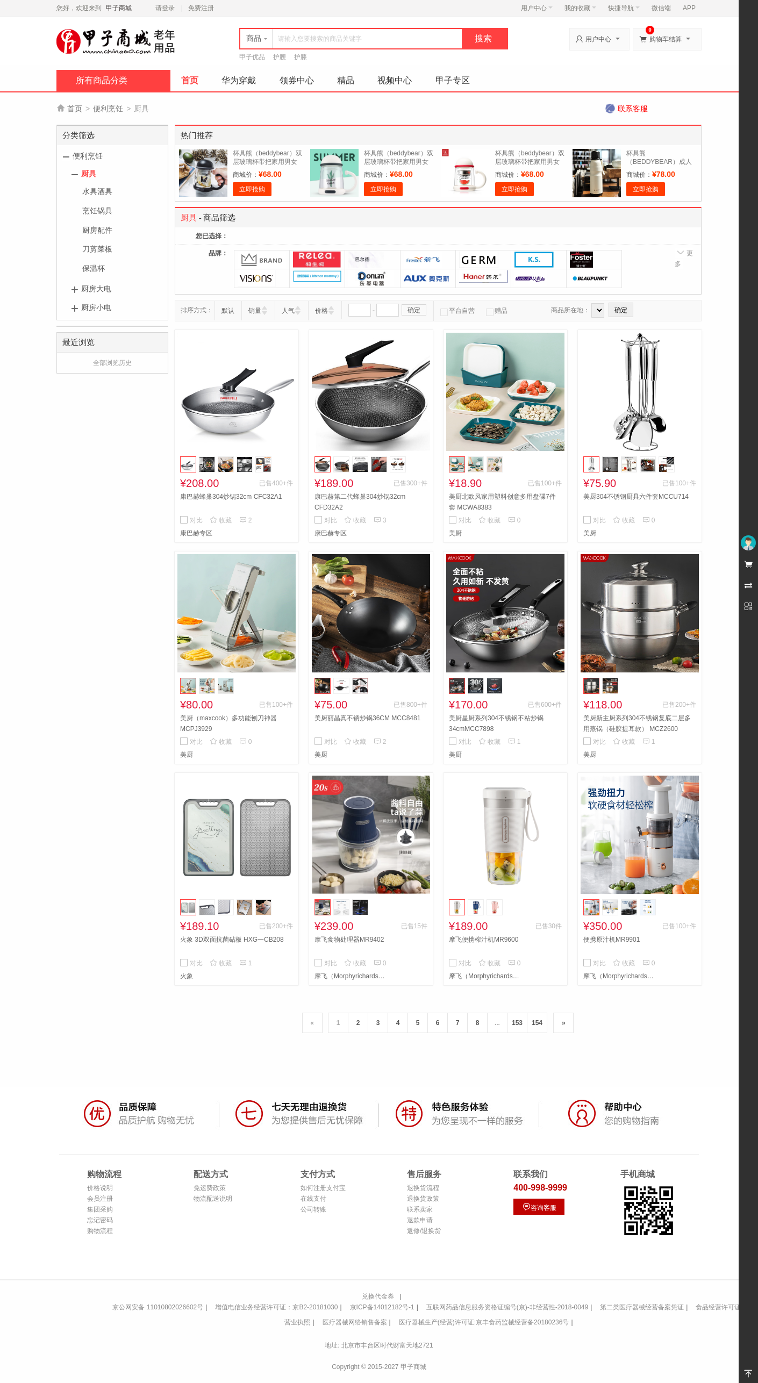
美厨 (455, 533)
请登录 (165, 8)
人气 (288, 310)
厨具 (88, 173)
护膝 (300, 57)
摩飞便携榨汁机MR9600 (483, 939)
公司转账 (313, 1209)
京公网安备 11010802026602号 (157, 1307)
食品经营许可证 (718, 1307)
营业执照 (297, 1322)
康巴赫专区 (196, 533)
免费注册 (201, 8)
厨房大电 (96, 288)
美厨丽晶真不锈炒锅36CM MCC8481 (367, 718)
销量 (254, 310)
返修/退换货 (424, 1231)
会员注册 (100, 1198)
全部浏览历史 (112, 363)
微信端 (661, 8)
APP (689, 8)
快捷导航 (624, 8)
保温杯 (93, 268)
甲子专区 (452, 80)
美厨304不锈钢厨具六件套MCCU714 (636, 496)
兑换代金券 (378, 1296)
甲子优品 (252, 57)
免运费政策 (210, 1188)
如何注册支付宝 (323, 1188)
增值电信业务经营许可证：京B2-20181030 (276, 1307)
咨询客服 (539, 1207)
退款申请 (420, 1220)
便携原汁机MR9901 (611, 939)
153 (517, 1023)
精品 (345, 80)
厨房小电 (96, 307)
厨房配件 (97, 230)
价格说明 (100, 1188)
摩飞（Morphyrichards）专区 (352, 976)
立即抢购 (252, 189)
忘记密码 (100, 1220)
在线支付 (313, 1198)
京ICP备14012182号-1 (382, 1307)
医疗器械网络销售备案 (355, 1322)
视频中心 (394, 80)
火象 (186, 976)
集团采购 (100, 1209)
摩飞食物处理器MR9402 (349, 939)
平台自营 (457, 310)
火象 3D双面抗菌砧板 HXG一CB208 (232, 939)
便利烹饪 (108, 108)
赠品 (496, 310)
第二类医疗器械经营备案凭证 (642, 1307)
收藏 (221, 520)
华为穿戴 (238, 80)
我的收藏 (580, 8)
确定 (413, 310)
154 (537, 1023)
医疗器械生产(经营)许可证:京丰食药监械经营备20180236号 (484, 1322)
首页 (189, 80)
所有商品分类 (101, 80)
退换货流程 (423, 1188)
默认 (227, 310)
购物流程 (100, 1231)
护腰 (279, 57)
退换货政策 (423, 1198)
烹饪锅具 (97, 210)
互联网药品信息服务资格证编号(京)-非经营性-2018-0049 (507, 1307)
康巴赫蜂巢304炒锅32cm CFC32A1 (231, 496)
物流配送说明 (213, 1198)
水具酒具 (97, 191)
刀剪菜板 (97, 249)
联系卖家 (420, 1209)
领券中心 (297, 80)
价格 (321, 310)
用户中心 (537, 8)
